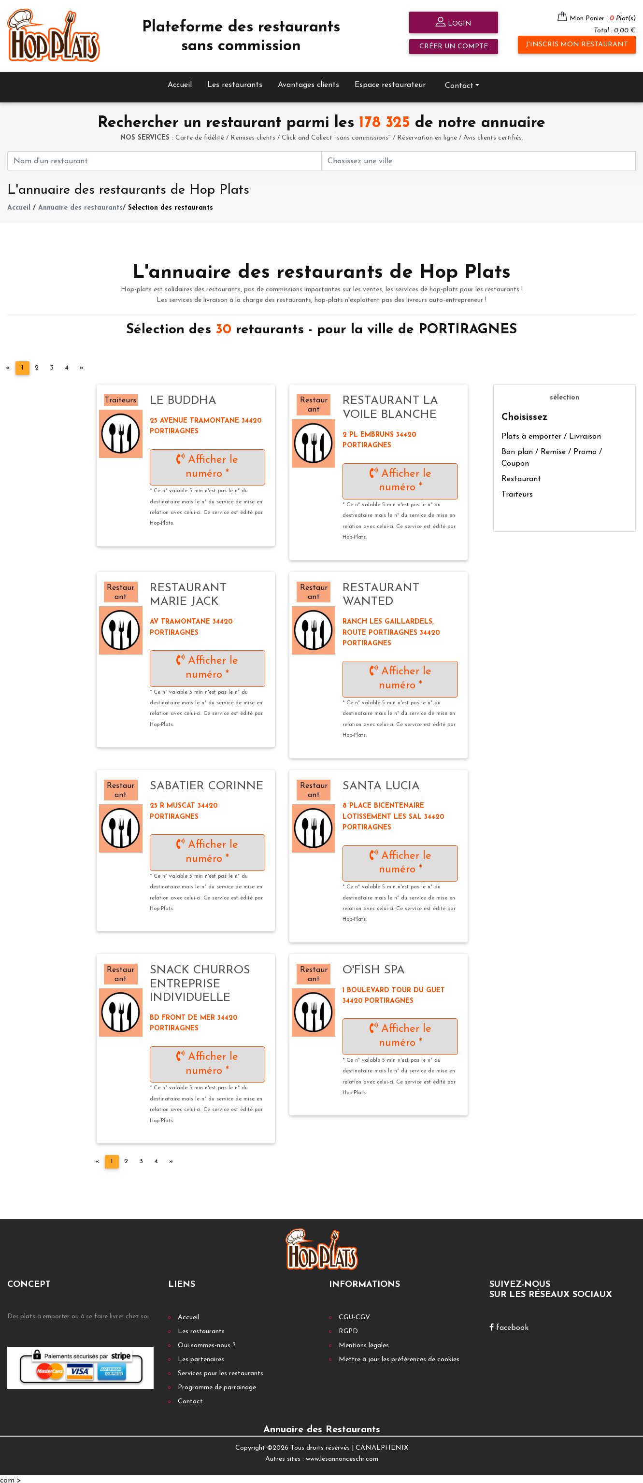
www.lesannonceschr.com (342, 1455)
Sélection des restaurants (170, 204)
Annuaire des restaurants (80, 204)
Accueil (180, 82)
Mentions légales (364, 1342)
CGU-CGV (354, 1314)
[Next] (81, 364)
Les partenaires (201, 1356)
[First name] (164, 158)
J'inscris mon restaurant (577, 44)
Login (453, 23)
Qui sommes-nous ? (207, 1342)
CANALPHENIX (382, 1444)
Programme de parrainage (217, 1384)
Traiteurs (517, 491)
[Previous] (8, 364)
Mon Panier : (603, 18)
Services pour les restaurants (220, 1370)
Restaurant (521, 475)
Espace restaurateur (390, 82)
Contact (459, 82)
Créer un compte (453, 46)
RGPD (348, 1328)
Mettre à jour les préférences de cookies (399, 1356)
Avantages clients (308, 82)
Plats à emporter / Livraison (551, 433)
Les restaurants (234, 82)
